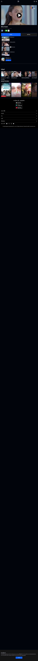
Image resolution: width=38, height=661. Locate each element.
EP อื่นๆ (28, 34)
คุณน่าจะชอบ (5, 81)
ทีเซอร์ (11, 34)
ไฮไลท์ (3, 69)
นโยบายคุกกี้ (24, 655)
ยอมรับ (19, 657)
